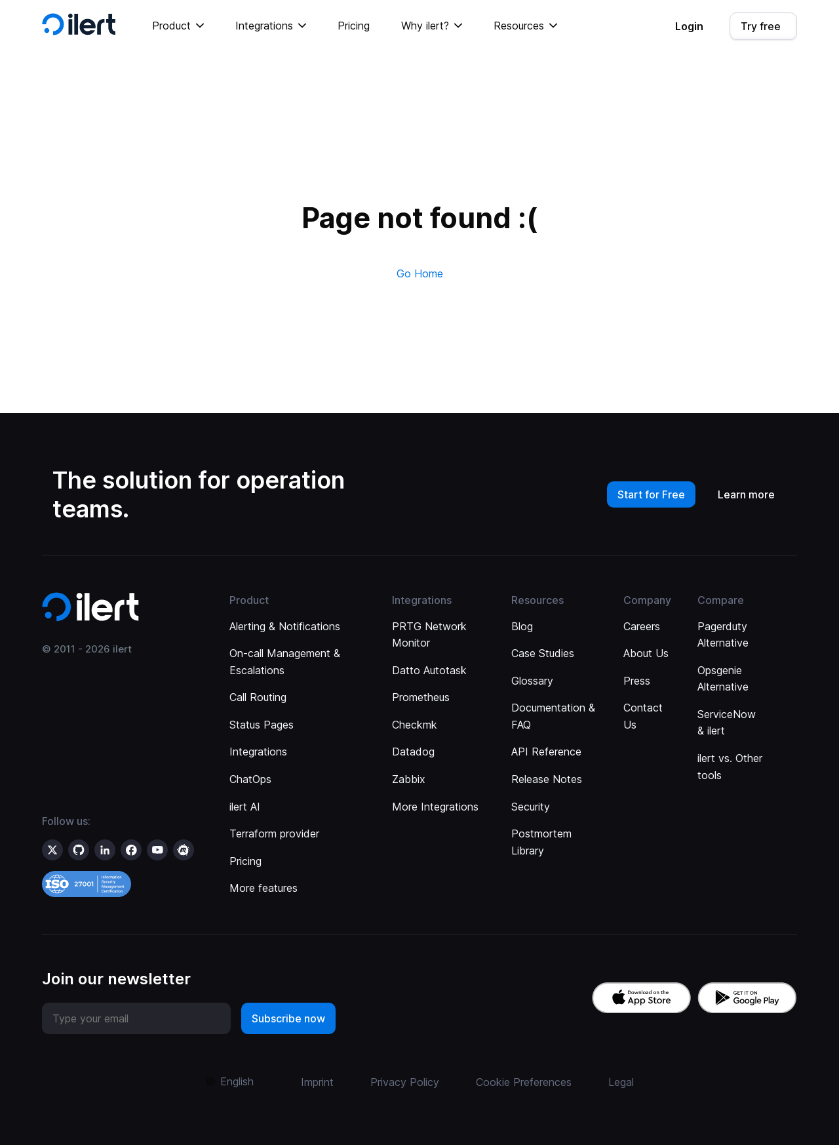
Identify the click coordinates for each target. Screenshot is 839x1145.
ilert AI (244, 806)
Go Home (420, 273)
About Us (646, 653)
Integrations (258, 751)
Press (636, 680)
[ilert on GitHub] (78, 849)
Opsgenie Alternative (723, 679)
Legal (621, 1082)
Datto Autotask (429, 670)
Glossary (532, 680)
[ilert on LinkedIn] (104, 849)
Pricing (354, 25)
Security (530, 806)
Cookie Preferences (524, 1082)
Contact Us (643, 716)
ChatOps (250, 779)
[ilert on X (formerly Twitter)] (52, 849)
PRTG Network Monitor (429, 635)
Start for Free (651, 494)
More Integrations (435, 806)
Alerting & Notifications (284, 626)
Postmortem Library (541, 842)
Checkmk (414, 724)
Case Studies (542, 653)
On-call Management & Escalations (284, 662)
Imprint (317, 1082)
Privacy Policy (404, 1082)
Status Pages (261, 724)
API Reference (546, 751)
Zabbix (408, 779)
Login (689, 26)
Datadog (413, 751)
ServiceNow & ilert (726, 723)
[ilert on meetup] (183, 849)
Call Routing (257, 697)
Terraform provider (274, 833)
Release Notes (546, 779)
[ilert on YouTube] (157, 849)
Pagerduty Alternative (723, 635)
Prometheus (421, 697)
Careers (641, 626)
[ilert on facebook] (131, 849)
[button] (178, 26)
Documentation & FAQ (553, 716)
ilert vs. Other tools (729, 767)
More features (263, 887)
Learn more (746, 494)
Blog (522, 626)
